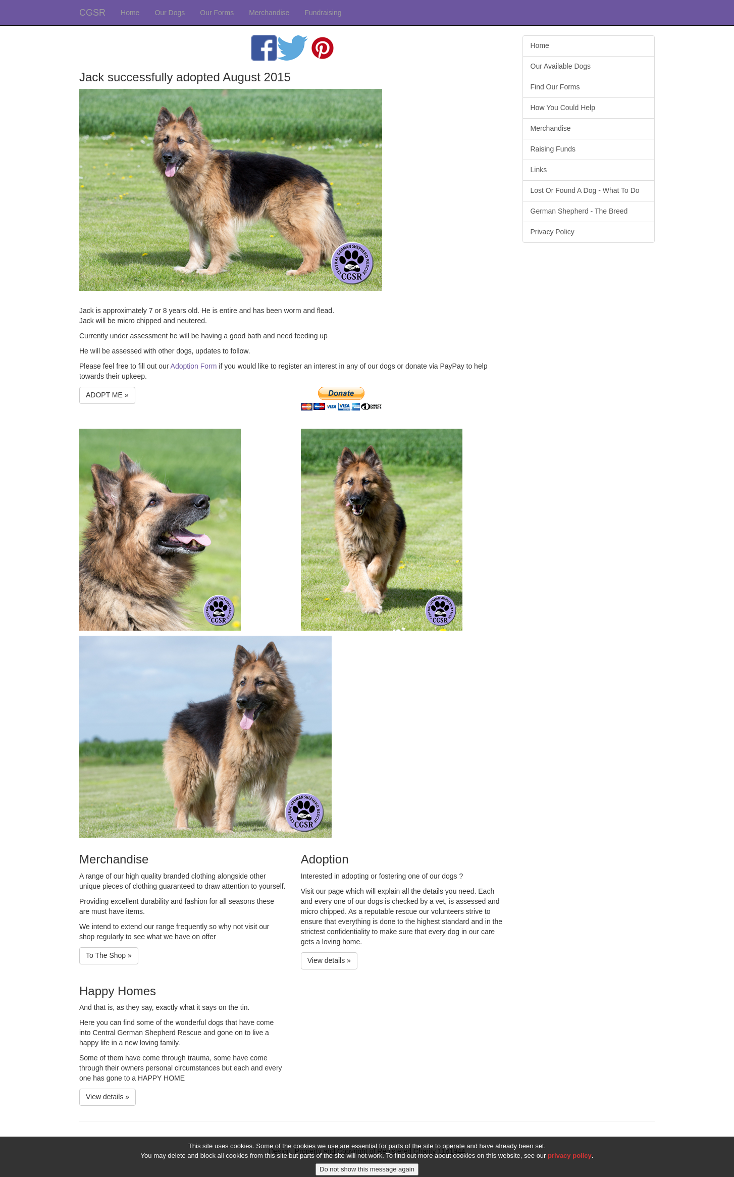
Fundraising (322, 13)
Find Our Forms (555, 87)
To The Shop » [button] (109, 955)
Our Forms (217, 13)
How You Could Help (563, 108)
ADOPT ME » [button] (107, 395)
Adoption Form (194, 366)
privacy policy (570, 1162)
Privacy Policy (552, 232)
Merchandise (269, 13)
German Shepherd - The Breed (579, 211)
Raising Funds (553, 149)
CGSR (92, 13)
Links (539, 170)
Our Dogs (169, 13)
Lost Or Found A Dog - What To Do (585, 190)
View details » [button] (329, 960)
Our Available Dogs (561, 66)
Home (130, 13)
